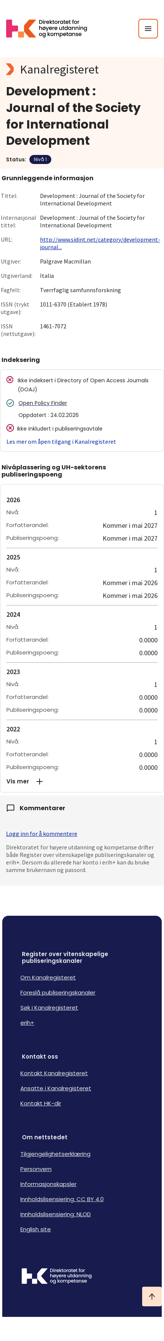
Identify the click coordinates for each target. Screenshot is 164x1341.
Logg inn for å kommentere (41, 833)
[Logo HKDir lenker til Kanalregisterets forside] (51, 28)
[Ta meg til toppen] (152, 1296)
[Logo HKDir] (82, 1277)
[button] (82, 781)
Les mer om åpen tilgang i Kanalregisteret (61, 441)
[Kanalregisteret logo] (82, 69)
